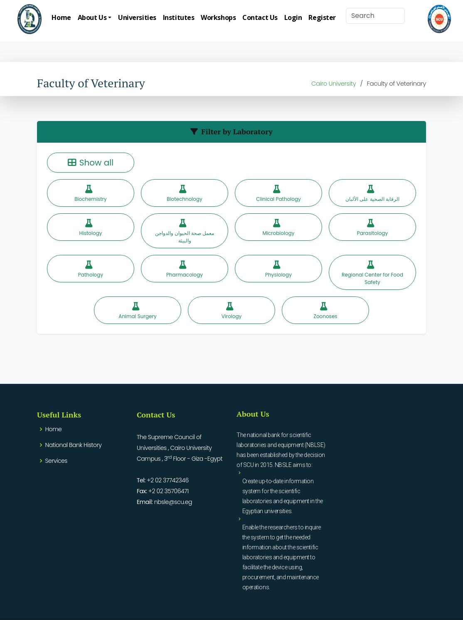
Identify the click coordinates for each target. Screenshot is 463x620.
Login (293, 17)
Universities (137, 17)
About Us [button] (92, 17)
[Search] (375, 16)
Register (321, 17)
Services (56, 461)
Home (61, 17)
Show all (90, 162)
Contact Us (260, 17)
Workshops (218, 17)
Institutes (179, 17)
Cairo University (333, 83)
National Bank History (73, 445)
